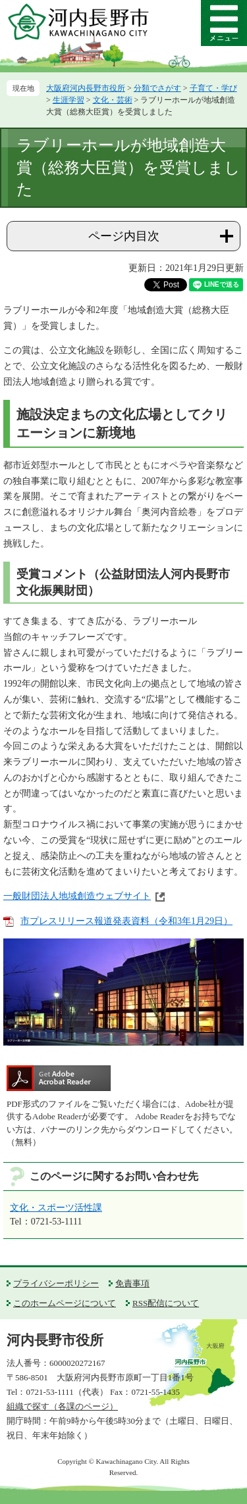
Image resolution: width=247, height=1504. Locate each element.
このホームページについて (64, 1303)
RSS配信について (165, 1303)
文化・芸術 (112, 100)
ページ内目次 (123, 236)
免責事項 (132, 1283)
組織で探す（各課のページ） (62, 1406)
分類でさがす (157, 88)
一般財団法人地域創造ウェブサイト (77, 896)
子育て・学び (213, 88)
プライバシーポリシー (56, 1283)
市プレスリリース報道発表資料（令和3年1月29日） (126, 921)
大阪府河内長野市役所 (85, 88)
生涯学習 (68, 100)
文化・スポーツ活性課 (56, 1208)
